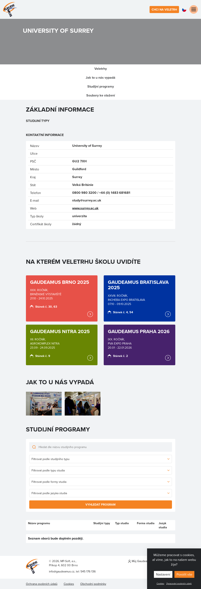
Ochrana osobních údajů (41, 584)
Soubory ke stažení (100, 95)
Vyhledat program (100, 504)
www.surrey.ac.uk (85, 208)
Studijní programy (100, 86)
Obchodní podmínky (93, 584)
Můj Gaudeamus (140, 561)
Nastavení (163, 574)
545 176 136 (88, 571)
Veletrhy (100, 68)
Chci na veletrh (164, 9)
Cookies (160, 583)
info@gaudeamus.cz (61, 571)
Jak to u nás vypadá (100, 77)
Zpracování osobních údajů (179, 583)
